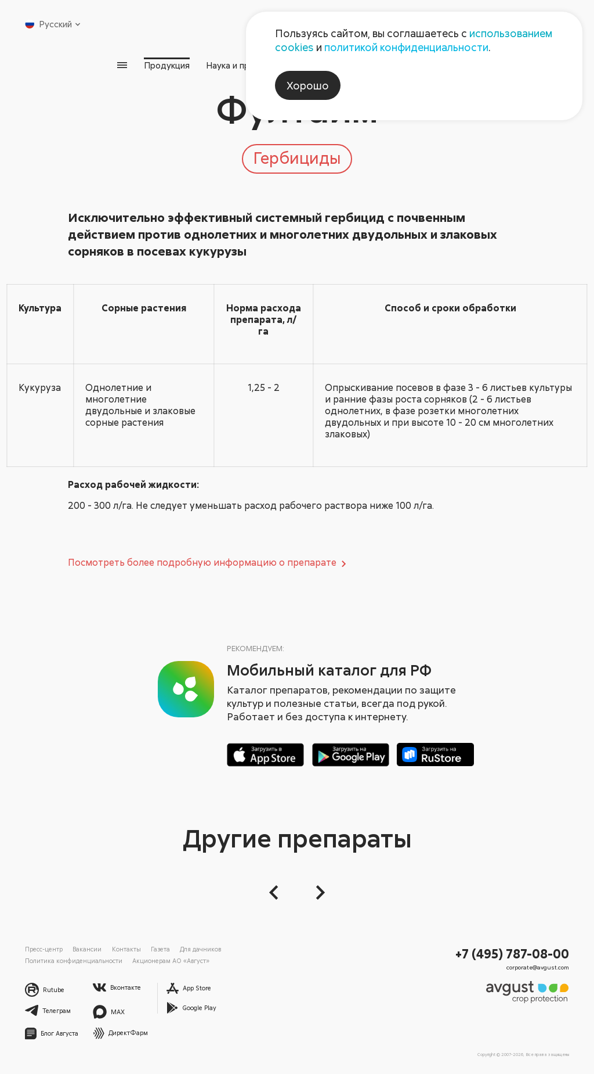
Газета (160, 949)
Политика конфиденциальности (73, 960)
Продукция (167, 65)
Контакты (126, 949)
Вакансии (87, 949)
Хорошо (308, 85)
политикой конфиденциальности (406, 47)
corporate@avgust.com (537, 967)
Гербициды (297, 157)
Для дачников (200, 949)
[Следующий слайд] (317, 892)
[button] (276, 892)
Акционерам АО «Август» (170, 960)
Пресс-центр (44, 949)
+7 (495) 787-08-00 (512, 953)
